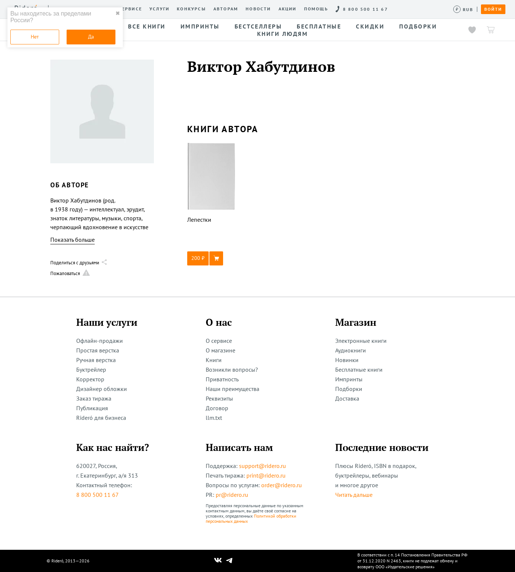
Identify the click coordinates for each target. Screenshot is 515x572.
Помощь (316, 8)
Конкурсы (191, 8)
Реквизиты (219, 398)
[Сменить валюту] (463, 9)
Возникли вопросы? (232, 369)
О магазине (220, 350)
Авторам (225, 8)
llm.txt (214, 417)
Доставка (347, 398)
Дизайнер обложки (101, 388)
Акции (288, 8)
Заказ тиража (93, 398)
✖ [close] (117, 13)
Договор (217, 408)
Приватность (222, 379)
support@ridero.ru (262, 465)
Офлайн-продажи (99, 340)
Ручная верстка (96, 360)
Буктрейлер (91, 369)
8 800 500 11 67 (97, 494)
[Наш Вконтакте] (218, 561)
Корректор (90, 379)
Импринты (349, 379)
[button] (211, 258)
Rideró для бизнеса (101, 417)
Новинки (347, 360)
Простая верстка (97, 350)
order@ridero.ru (281, 485)
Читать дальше (354, 494)
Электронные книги (361, 340)
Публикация (92, 408)
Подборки (348, 388)
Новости (258, 8)
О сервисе (127, 8)
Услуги (159, 8)
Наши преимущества (232, 388)
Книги (214, 360)
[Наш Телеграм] (229, 561)
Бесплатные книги (359, 369)
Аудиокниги (350, 350)
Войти (493, 9)
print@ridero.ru (266, 475)
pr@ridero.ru (232, 494)
